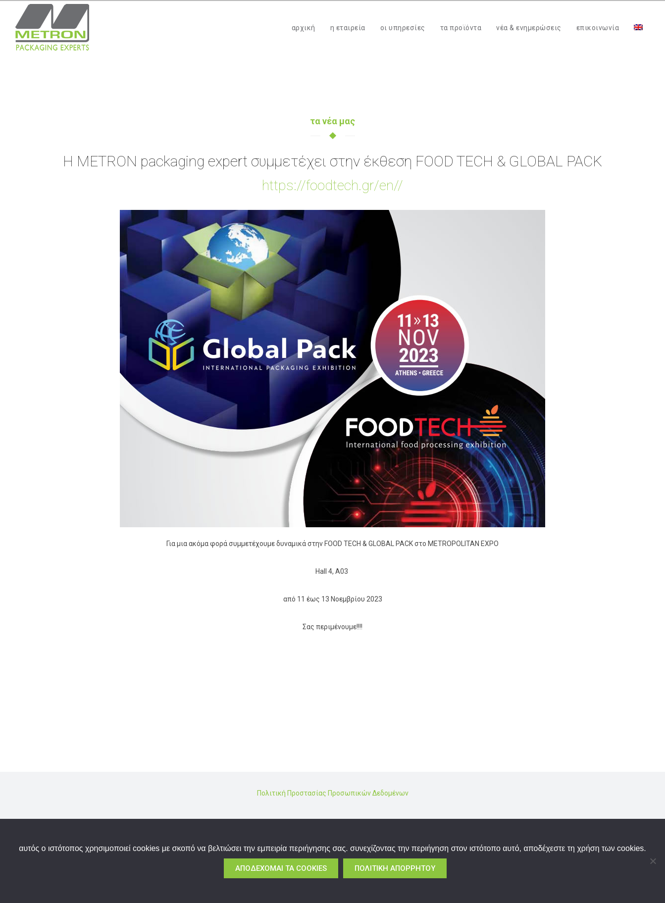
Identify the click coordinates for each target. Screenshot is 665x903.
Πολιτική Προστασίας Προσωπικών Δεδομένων (333, 793)
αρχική (303, 28)
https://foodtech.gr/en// (332, 185)
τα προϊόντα (461, 28)
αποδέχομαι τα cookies (281, 868)
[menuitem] (638, 28)
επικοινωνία (597, 28)
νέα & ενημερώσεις (529, 28)
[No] (653, 861)
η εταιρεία (347, 28)
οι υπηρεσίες (402, 28)
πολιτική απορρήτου (395, 868)
